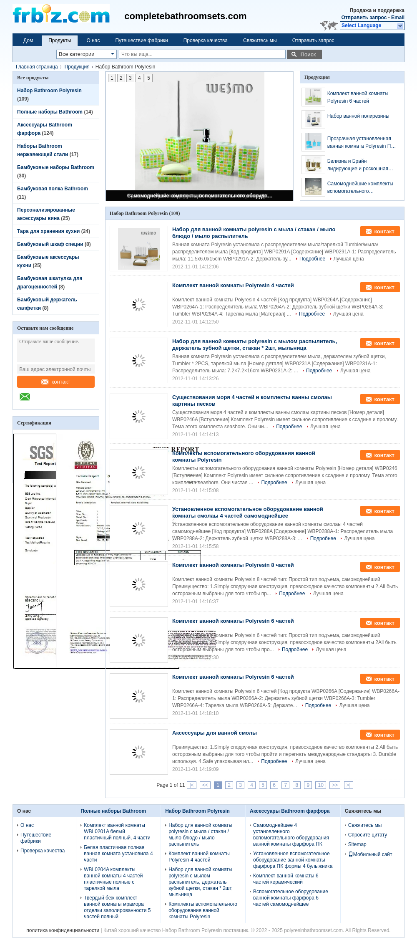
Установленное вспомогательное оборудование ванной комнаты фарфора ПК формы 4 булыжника (292, 860)
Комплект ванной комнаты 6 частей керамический (286, 879)
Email (397, 17)
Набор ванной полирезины (358, 116)
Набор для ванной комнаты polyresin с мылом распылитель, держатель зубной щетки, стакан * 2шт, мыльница (254, 344)
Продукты (59, 40)
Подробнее (312, 259)
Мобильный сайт (370, 854)
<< (205, 785)
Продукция (77, 67)
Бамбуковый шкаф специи (50, 244)
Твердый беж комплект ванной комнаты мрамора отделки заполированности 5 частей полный (117, 907)
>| (349, 785)
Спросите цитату (367, 835)
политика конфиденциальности (62, 930)
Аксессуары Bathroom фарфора (289, 811)
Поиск (308, 54)
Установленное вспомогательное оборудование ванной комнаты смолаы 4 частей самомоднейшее (247, 512)
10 (320, 785)
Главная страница (37, 67)
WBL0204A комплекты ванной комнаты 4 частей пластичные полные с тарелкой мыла (113, 879)
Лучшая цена (349, 259)
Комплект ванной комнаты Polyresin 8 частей (233, 565)
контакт (55, 382)
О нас (93, 40)
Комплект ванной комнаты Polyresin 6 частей (358, 97)
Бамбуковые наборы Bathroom (55, 167)
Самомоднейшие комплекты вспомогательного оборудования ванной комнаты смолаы (200, 196)
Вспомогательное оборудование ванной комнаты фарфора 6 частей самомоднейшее (290, 898)
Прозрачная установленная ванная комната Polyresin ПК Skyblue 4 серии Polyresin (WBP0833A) (360, 143)
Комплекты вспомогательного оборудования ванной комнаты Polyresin (202, 910)
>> (335, 785)
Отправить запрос (365, 17)
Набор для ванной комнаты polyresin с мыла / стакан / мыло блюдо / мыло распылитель (200, 834)
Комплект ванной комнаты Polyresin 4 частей (233, 285)
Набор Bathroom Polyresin (49, 90)
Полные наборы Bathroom (50, 112)
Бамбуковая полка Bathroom (52, 189)
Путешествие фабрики (141, 40)
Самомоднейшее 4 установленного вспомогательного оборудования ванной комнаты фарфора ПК (291, 834)
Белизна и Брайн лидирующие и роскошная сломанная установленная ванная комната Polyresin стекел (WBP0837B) (358, 165)
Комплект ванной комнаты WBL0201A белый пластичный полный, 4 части (117, 831)
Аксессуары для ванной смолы (214, 733)
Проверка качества (205, 40)
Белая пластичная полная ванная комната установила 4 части (118, 853)
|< (191, 785)
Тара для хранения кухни (48, 231)
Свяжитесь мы (260, 40)
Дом (28, 40)
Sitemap (357, 844)
